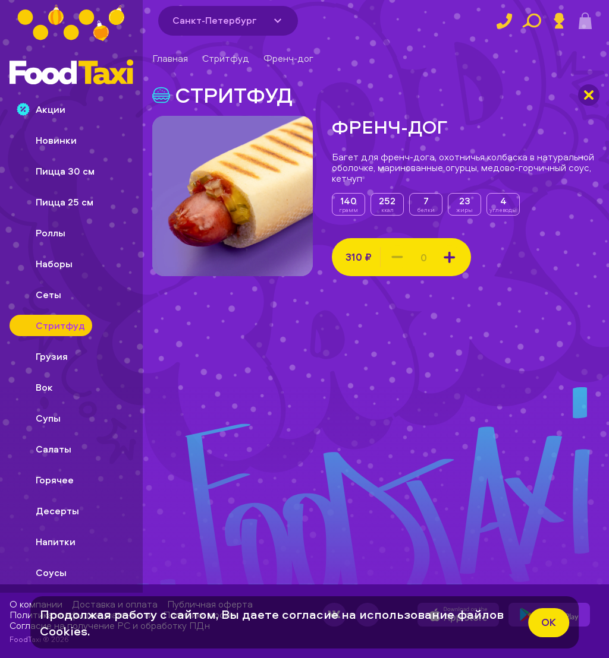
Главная (170, 58)
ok (548, 622)
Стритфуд (225, 58)
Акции (41, 109)
